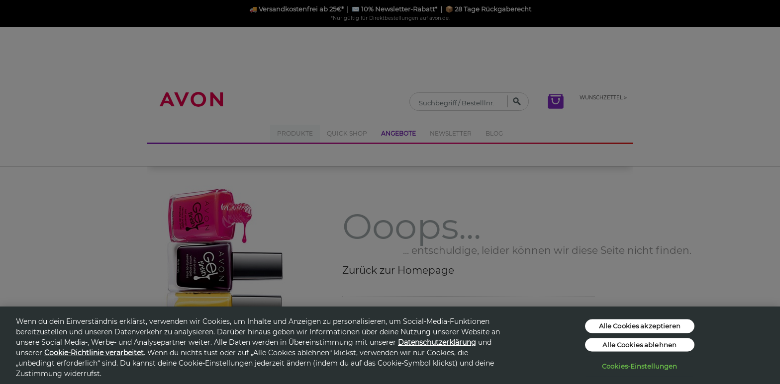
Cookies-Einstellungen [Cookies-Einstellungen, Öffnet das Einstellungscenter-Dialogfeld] (640, 366)
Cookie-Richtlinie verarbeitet (94, 352)
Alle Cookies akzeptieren (640, 326)
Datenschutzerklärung (437, 342)
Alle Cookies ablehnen (639, 344)
